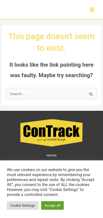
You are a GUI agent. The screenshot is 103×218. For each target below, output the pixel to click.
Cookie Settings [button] (22, 205)
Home (51, 155)
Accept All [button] (52, 205)
